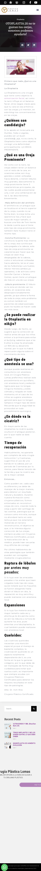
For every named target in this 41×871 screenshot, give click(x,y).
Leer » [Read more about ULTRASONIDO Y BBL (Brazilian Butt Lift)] (14, 728)
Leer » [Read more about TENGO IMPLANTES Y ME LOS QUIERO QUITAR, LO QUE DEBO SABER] (14, 739)
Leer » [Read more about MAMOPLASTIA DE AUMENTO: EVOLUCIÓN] (14, 747)
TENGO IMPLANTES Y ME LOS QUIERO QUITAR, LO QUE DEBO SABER (24, 734)
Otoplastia (20, 19)
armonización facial (14, 98)
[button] (37, 10)
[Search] (34, 708)
